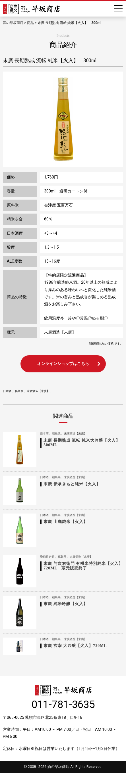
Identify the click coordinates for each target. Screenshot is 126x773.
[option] (63, 119)
